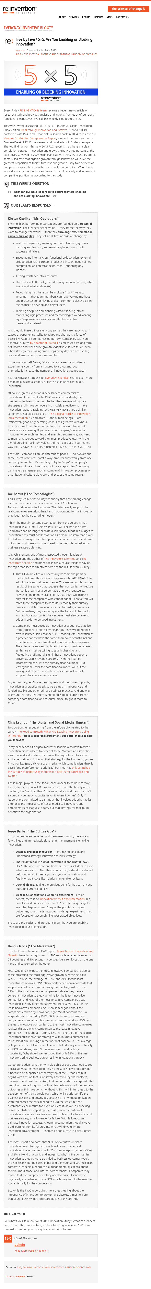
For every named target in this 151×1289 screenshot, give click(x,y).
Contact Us (122, 17)
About (62, 17)
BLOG (18, 54)
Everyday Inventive (57, 378)
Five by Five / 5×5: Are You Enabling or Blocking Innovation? (54, 42)
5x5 (26, 54)
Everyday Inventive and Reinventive (49, 54)
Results (86, 17)
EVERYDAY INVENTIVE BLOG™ (28, 27)
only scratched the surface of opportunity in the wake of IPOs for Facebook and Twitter (49, 772)
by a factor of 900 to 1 (44, 343)
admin (21, 50)
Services (74, 17)
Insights (98, 17)
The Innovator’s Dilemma (60, 559)
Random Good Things (84, 54)
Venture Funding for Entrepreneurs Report (30, 138)
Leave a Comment (15, 1276)
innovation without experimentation (62, 899)
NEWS (109, 17)
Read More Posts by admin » (31, 1250)
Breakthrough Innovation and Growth (43, 130)
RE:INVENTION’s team (33, 110)
